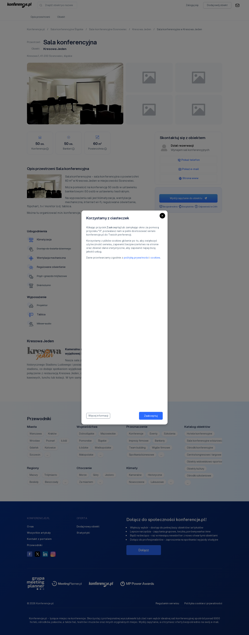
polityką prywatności (136, 257)
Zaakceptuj (151, 416)
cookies (155, 257)
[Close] (162, 215)
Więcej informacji (98, 415)
